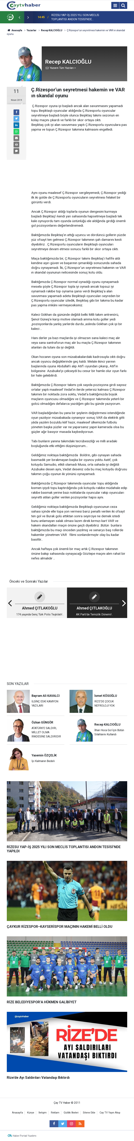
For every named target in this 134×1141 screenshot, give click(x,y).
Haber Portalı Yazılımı (24, 1135)
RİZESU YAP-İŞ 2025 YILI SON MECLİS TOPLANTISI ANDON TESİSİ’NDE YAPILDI (75, 17)
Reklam (55, 1112)
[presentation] (19, 17)
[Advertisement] (79, 156)
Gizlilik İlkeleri (71, 1112)
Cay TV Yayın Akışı (110, 1112)
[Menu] (115, 5)
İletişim (43, 1112)
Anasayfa (17, 1112)
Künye (30, 1112)
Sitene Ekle (89, 1112)
